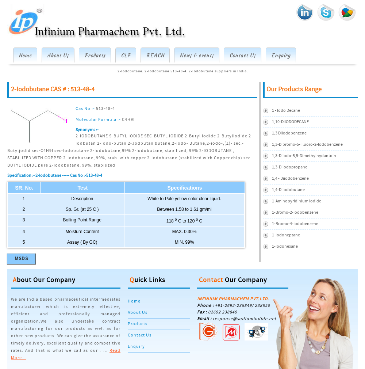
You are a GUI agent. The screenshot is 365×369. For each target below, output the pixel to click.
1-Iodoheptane (286, 235)
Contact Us (242, 55)
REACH (155, 55)
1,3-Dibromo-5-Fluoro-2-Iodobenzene (307, 144)
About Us (58, 55)
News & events (197, 55)
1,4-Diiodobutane (288, 190)
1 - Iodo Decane (286, 110)
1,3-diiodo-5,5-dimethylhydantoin (304, 156)
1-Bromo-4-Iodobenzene (295, 224)
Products (94, 55)
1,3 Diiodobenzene (289, 133)
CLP (126, 55)
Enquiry (281, 55)
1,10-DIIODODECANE (290, 122)
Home (25, 55)
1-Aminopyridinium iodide (296, 201)
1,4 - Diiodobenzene (290, 178)
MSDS (21, 258)
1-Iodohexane (285, 246)
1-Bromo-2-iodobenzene (295, 212)
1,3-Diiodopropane (289, 167)
